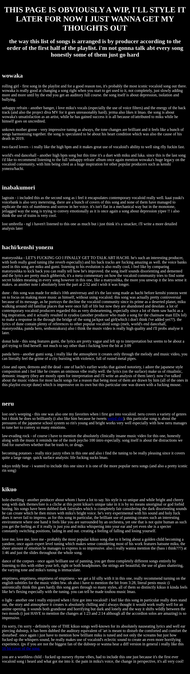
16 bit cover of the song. (21, 648)
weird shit (115, 418)
